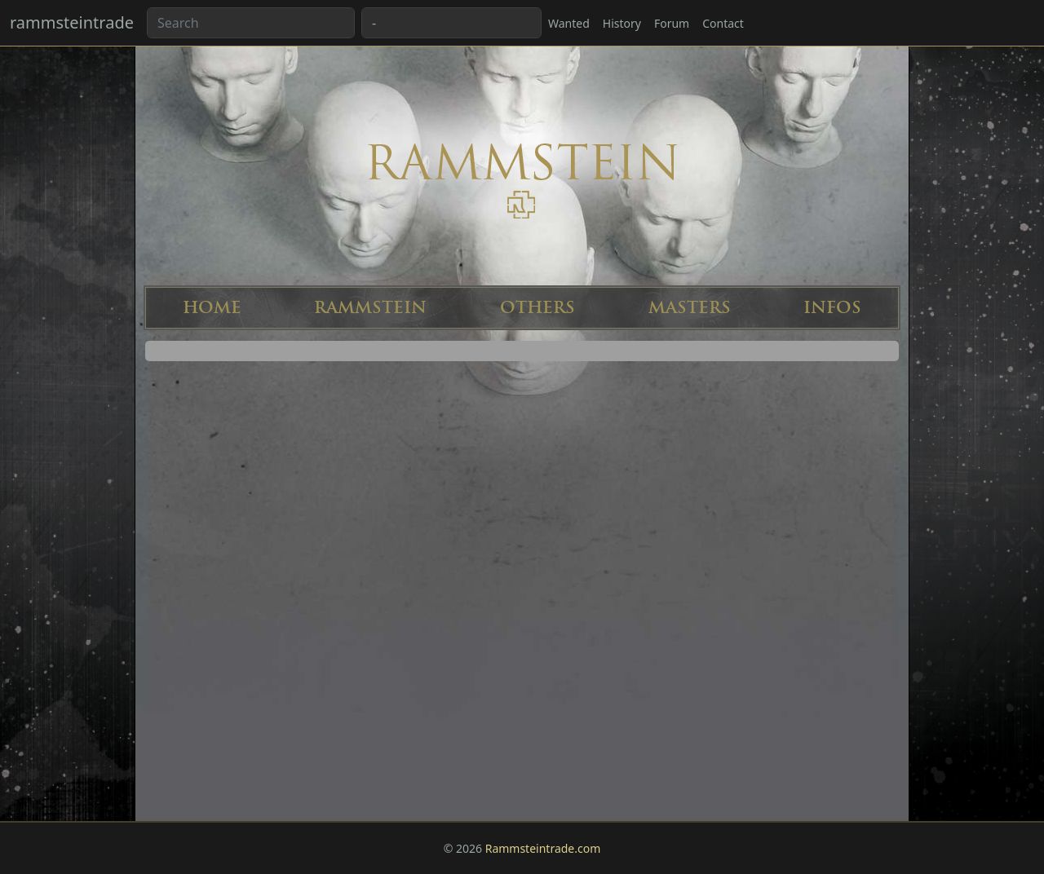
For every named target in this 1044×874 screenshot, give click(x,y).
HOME (212, 308)
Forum (671, 23)
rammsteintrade (72, 22)
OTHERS (537, 308)
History (622, 23)
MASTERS (689, 308)
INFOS (832, 308)
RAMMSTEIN (370, 308)
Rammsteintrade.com (543, 848)
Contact (723, 23)
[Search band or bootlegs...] (251, 22)
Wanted (569, 23)
